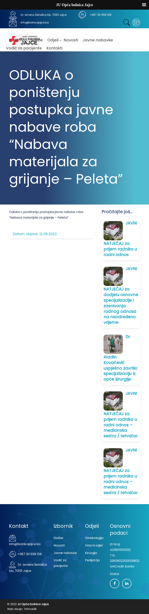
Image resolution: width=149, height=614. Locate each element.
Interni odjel (94, 545)
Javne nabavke (65, 553)
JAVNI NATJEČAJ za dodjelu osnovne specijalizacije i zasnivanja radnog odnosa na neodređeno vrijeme (121, 295)
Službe (58, 538)
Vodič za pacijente (61, 563)
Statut (114, 574)
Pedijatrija (92, 560)
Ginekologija (94, 538)
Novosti (59, 545)
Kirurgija (91, 553)
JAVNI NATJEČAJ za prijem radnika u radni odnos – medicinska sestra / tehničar (121, 415)
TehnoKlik (30, 609)
